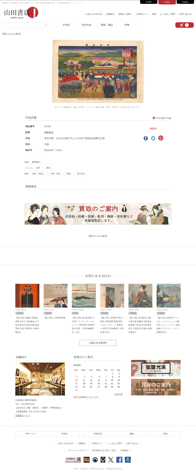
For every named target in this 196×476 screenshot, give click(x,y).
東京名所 (81, 174)
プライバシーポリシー (77, 450)
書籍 (132, 433)
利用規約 (125, 450)
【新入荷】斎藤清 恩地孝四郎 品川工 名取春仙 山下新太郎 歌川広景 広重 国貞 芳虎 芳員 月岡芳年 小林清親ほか (27, 325)
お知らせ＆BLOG (94, 14)
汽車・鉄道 (55, 174)
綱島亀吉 (49, 132)
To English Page (162, 118)
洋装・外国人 (38, 174)
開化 (48, 168)
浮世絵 (66, 25)
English (185, 2)
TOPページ (30, 433)
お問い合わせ (185, 14)
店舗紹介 (110, 14)
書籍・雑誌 (107, 25)
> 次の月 (118, 394)
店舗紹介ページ (22, 415)
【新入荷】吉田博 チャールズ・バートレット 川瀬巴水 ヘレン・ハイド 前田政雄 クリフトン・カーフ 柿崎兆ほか (168, 325)
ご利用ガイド (141, 14)
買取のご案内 (125, 14)
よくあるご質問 (167, 14)
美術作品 (86, 25)
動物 (69, 174)
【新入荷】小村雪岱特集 (55, 318)
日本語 (167, 2)
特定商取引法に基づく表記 (104, 450)
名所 (38, 168)
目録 (154, 14)
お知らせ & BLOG (98, 275)
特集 (126, 25)
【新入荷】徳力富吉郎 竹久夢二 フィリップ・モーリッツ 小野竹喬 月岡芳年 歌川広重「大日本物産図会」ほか (83, 325)
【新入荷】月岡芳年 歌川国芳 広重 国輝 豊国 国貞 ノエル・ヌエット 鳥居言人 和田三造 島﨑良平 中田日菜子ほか (112, 325)
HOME (149, 2)
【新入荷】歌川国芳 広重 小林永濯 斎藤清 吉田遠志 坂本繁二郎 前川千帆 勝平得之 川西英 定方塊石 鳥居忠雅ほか (140, 325)
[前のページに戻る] (11, 33)
